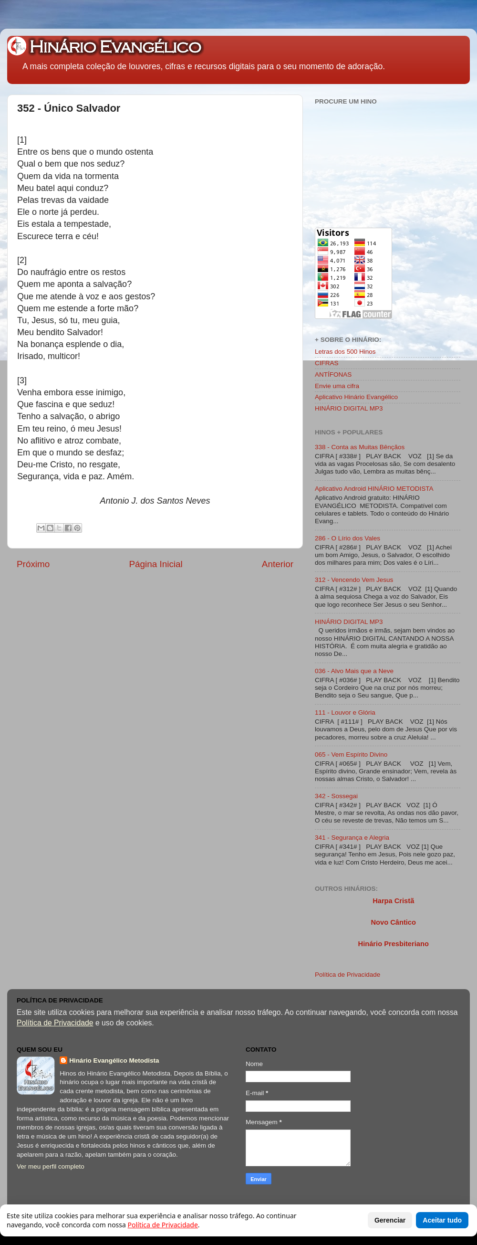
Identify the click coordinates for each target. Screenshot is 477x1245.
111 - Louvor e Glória (345, 712)
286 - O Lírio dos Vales (347, 538)
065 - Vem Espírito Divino (351, 754)
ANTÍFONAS (333, 374)
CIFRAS (327, 363)
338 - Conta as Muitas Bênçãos (359, 447)
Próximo (33, 564)
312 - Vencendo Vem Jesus (354, 579)
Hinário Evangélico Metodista (114, 1060)
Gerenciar (389, 1220)
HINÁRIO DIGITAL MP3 (349, 408)
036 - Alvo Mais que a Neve (354, 671)
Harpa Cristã (393, 901)
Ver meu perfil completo (50, 1166)
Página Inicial (155, 564)
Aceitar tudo (442, 1220)
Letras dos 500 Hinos (345, 351)
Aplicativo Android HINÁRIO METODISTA (374, 488)
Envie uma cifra (337, 386)
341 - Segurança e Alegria (352, 837)
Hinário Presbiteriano (393, 944)
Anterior (277, 564)
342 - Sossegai (336, 796)
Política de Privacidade (347, 974)
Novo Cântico (393, 922)
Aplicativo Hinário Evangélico (356, 397)
